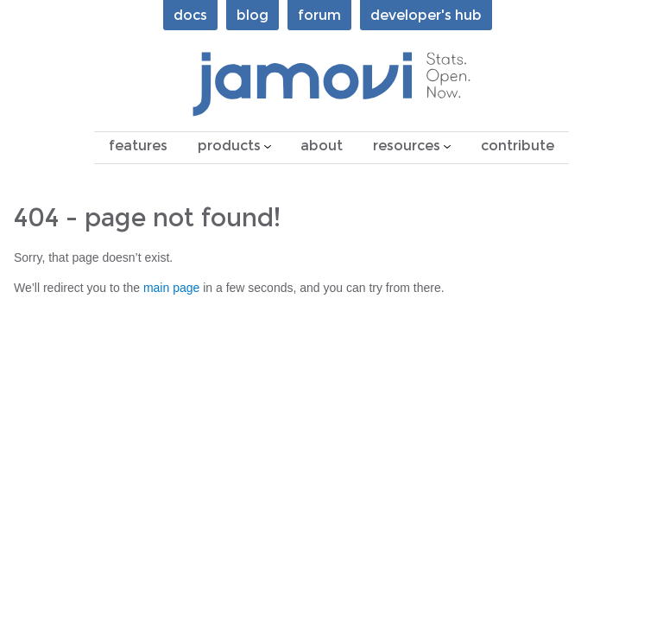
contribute (517, 145)
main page (171, 288)
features (138, 145)
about (321, 145)
